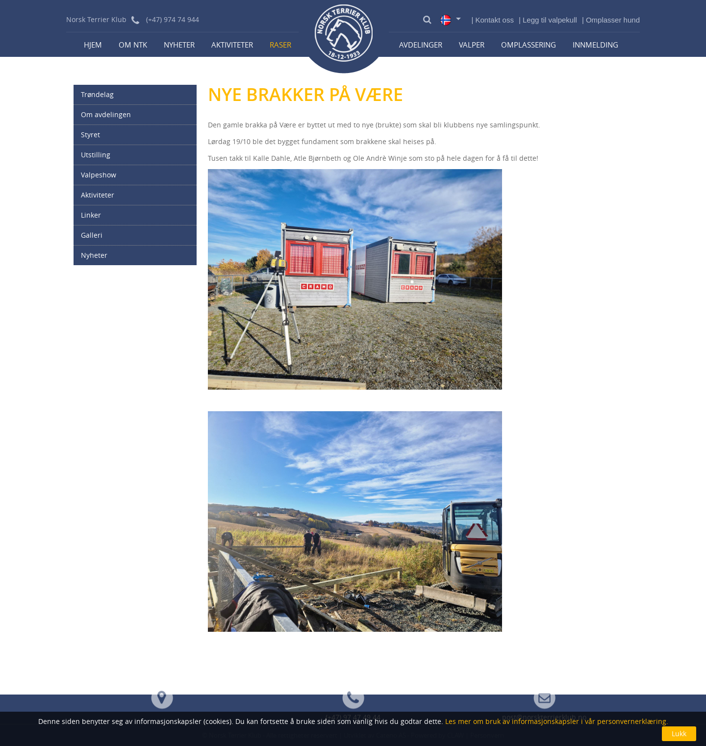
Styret (90, 134)
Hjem (93, 45)
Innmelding (595, 45)
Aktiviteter (232, 45)
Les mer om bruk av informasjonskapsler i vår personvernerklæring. (555, 721)
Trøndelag (97, 94)
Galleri (91, 235)
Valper (471, 45)
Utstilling (95, 154)
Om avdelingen (106, 114)
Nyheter (179, 45)
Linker (91, 215)
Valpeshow (98, 174)
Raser (280, 45)
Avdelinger (420, 45)
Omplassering (528, 45)
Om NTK (133, 45)
